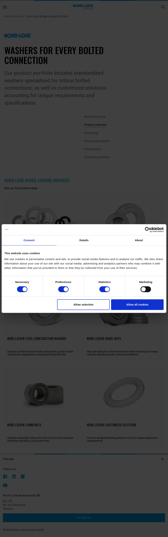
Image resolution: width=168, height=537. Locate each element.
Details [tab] (84, 240)
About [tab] (139, 240)
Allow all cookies (137, 304)
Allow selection (83, 304)
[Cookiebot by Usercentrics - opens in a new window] (148, 229)
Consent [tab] (29, 240)
